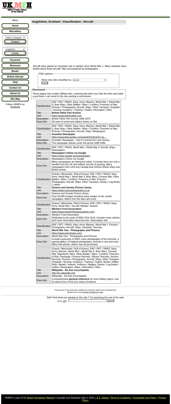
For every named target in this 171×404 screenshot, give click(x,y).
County (15, 53)
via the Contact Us (90, 292)
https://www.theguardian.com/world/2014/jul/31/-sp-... (79, 137)
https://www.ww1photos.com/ (67, 233)
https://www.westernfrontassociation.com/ (73, 212)
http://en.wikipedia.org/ (63, 273)
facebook (15, 107)
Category (15, 42)
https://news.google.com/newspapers (71, 156)
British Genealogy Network (41, 398)
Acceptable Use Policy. (145, 398)
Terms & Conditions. (120, 398)
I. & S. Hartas (102, 398)
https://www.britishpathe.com (67, 116)
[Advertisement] (88, 7)
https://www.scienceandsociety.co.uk (71, 190)
